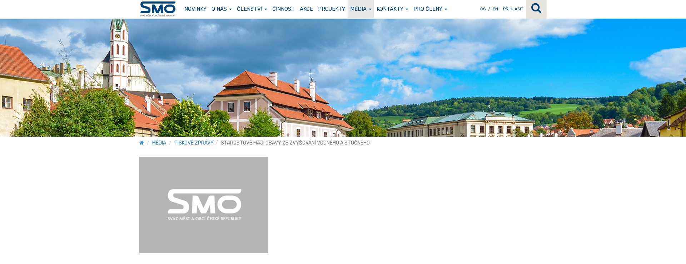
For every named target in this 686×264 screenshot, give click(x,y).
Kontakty (392, 9)
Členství (252, 9)
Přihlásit (513, 8)
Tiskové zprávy (194, 143)
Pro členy (430, 9)
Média (361, 9)
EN (495, 8)
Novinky (195, 9)
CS (483, 8)
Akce (306, 9)
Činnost (283, 9)
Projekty (331, 9)
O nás (222, 9)
